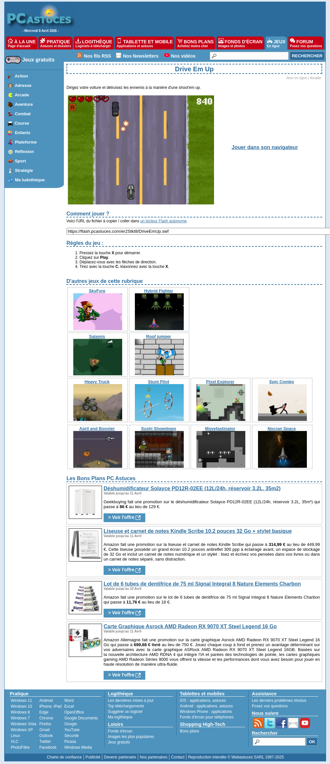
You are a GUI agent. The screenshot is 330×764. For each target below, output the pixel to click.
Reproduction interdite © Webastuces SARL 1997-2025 (236, 757)
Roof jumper (158, 336)
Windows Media (78, 747)
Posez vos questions (270, 706)
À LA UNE (22, 43)
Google (70, 724)
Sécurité (71, 735)
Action (21, 76)
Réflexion (24, 151)
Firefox (45, 724)
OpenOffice (74, 712)
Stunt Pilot (158, 381)
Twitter (45, 741)
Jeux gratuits (38, 60)
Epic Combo (281, 381)
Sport (20, 161)
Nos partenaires (153, 757)
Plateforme (26, 142)
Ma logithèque (120, 717)
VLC (14, 741)
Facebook (48, 747)
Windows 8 (20, 712)
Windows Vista (23, 724)
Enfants (23, 132)
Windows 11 (21, 700)
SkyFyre (97, 290)
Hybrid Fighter (158, 290)
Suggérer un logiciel (125, 711)
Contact (177, 757)
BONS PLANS (195, 43)
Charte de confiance (64, 757)
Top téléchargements (126, 706)
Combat (23, 113)
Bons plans (189, 731)
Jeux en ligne (296, 78)
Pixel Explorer (220, 381)
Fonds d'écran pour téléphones (207, 717)
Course (22, 123)
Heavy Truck (97, 381)
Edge (44, 712)
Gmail (44, 730)
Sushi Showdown (158, 428)
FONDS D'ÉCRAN (240, 43)
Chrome (46, 718)
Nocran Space (281, 428)
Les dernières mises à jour (131, 700)
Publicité (92, 757)
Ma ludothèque (30, 179)
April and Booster (97, 428)
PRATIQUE (55, 43)
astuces (219, 700)
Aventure (24, 104)
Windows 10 (21, 706)
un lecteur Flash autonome (163, 221)
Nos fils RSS (97, 56)
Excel (69, 706)
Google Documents (81, 718)
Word (68, 700)
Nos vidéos (183, 56)
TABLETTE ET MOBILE (145, 43)
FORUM (306, 43)
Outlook (46, 735)
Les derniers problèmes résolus (279, 700)
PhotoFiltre (20, 747)
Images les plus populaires (131, 736)
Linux (15, 735)
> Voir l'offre (124, 517)
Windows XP (22, 730)
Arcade (22, 94)
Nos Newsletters (141, 56)
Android (46, 700)
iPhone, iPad (50, 706)
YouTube (71, 730)
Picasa (70, 741)
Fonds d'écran (120, 731)
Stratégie (24, 170)
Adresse (23, 85)
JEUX (276, 43)
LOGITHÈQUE (94, 43)
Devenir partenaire (120, 757)
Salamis (97, 336)
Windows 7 (20, 718)
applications (200, 700)
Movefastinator (220, 428)
